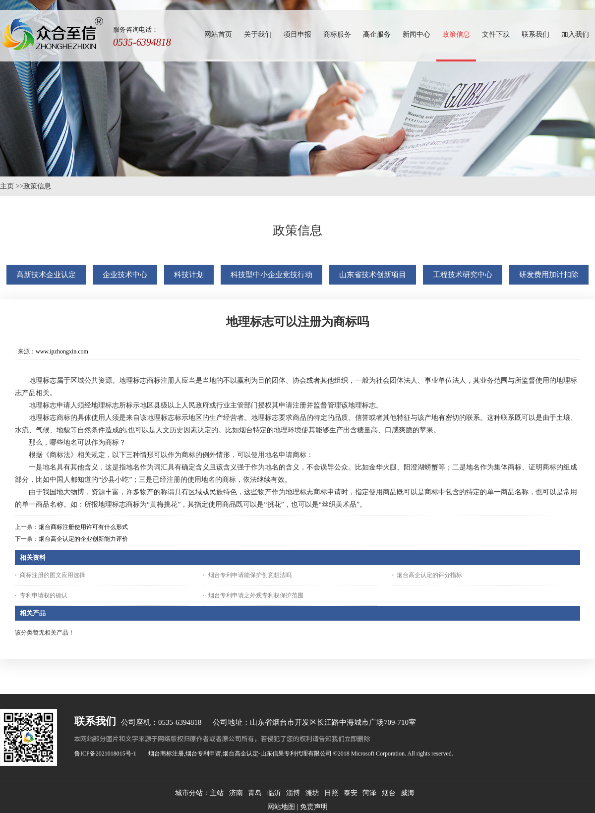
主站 (217, 793)
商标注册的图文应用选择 (52, 575)
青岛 (255, 793)
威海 (408, 793)
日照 (331, 793)
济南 (236, 793)
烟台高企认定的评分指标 (429, 575)
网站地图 (281, 807)
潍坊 (312, 793)
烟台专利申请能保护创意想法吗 (250, 575)
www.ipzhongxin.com (62, 351)
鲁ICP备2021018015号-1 (105, 753)
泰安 (350, 793)
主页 (7, 186)
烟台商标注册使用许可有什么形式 (83, 526)
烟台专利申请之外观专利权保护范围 (255, 595)
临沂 (274, 793)
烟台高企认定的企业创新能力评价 (83, 538)
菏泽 (369, 793)
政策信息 (37, 186)
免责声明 (314, 807)
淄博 (293, 793)
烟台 (389, 793)
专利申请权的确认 (43, 595)
